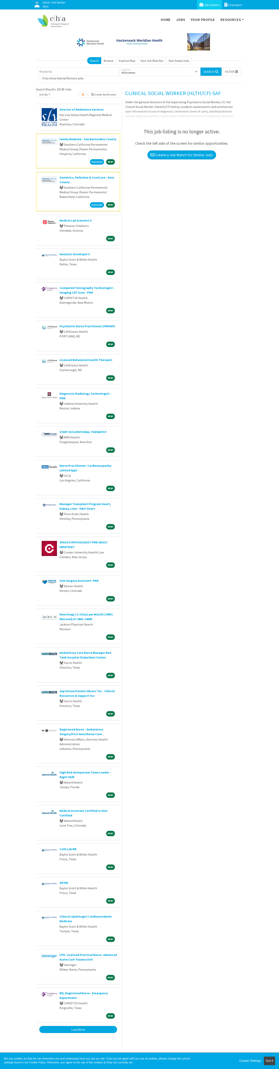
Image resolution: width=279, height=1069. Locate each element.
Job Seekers (209, 4)
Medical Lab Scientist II (75, 220)
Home (166, 19)
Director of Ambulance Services (81, 109)
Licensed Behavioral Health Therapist (85, 360)
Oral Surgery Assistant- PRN (79, 581)
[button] (231, 71)
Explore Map (127, 61)
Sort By (43, 94)
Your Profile (203, 19)
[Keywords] (78, 71)
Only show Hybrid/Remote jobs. (63, 78)
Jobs (180, 19)
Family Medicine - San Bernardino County (87, 139)
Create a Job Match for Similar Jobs (182, 154)
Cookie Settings (250, 1060)
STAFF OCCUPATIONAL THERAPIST (83, 432)
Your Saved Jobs (179, 61)
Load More (78, 1029)
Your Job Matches (152, 61)
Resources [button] (230, 19)
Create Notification (103, 94)
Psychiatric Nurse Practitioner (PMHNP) (87, 326)
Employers (233, 4)
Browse (109, 61)
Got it (269, 1060)
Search (94, 61)
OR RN (63, 883)
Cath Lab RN (68, 849)
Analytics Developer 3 (74, 254)
